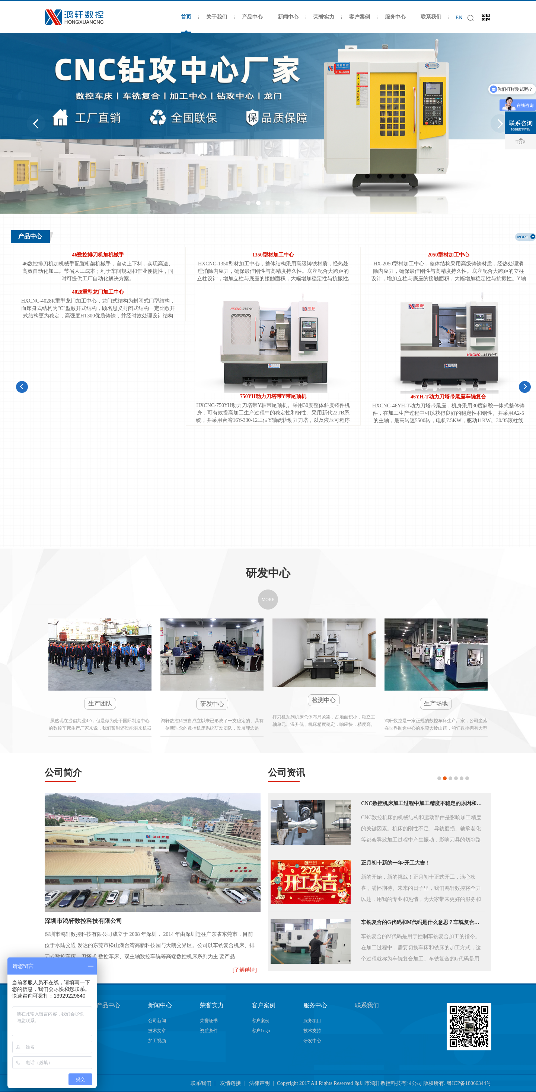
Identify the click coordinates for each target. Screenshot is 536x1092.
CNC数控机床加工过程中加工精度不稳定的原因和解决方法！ (423, 803)
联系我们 (431, 17)
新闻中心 (288, 17)
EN (459, 17)
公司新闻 (157, 1020)
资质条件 (209, 1030)
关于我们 (216, 17)
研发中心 (312, 1040)
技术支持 (312, 1030)
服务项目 (312, 1020)
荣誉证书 (209, 1020)
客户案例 (359, 17)
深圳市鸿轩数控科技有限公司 (83, 920)
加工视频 (157, 1040)
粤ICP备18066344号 (469, 1083)
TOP (520, 142)
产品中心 (252, 17)
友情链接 (230, 1083)
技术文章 (157, 1030)
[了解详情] (245, 969)
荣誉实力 (323, 17)
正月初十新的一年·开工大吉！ (395, 862)
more (525, 237)
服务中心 (395, 17)
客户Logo (261, 1030)
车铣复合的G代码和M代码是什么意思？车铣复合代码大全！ (423, 922)
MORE (268, 599)
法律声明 (259, 1083)
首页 (186, 17)
